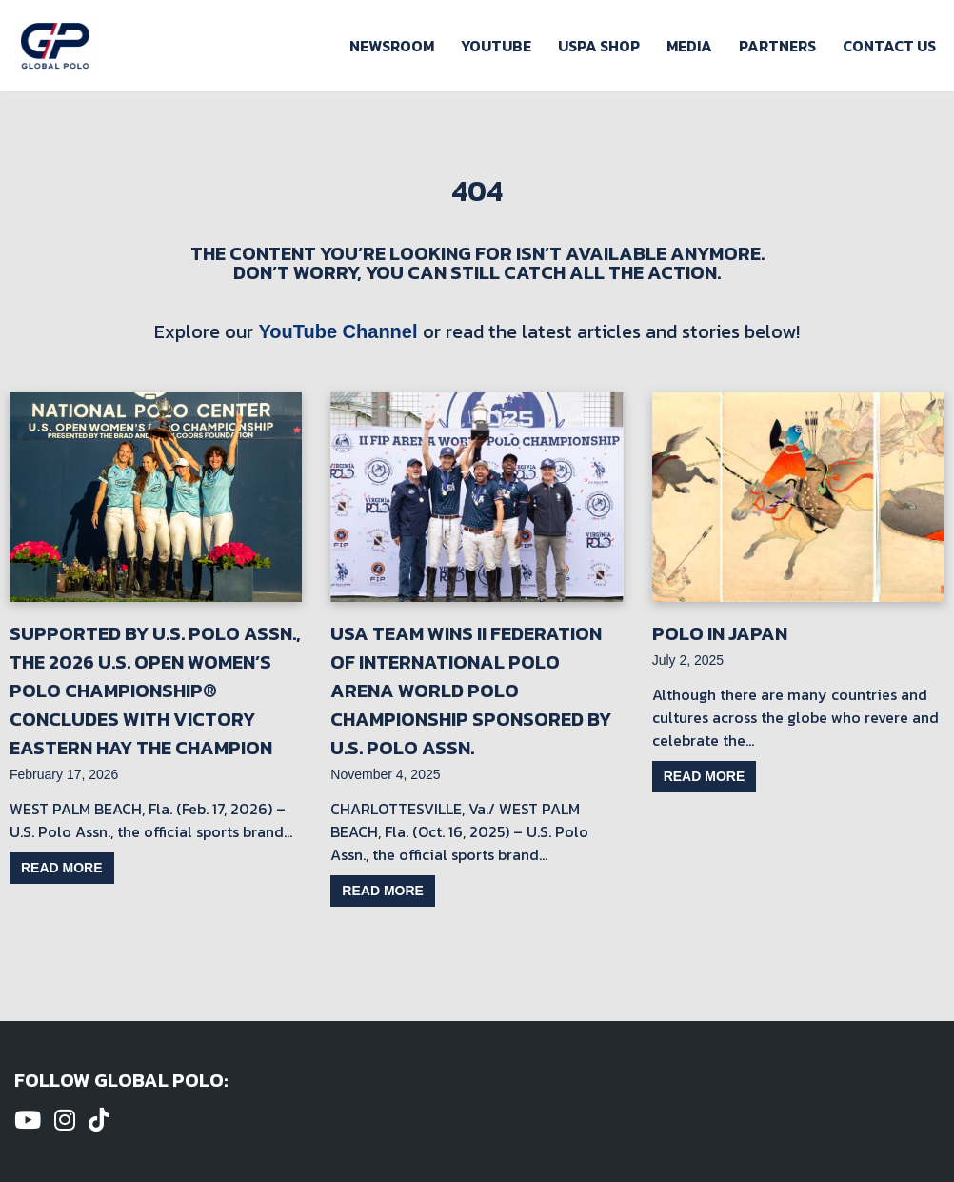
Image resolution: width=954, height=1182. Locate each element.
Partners (777, 45)
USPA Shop (599, 45)
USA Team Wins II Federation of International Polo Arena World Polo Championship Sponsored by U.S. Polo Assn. (470, 690)
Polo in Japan (719, 633)
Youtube (496, 45)
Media (689, 45)
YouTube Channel (337, 331)
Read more (62, 867)
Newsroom (391, 45)
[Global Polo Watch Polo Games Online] (55, 45)
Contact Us (889, 45)
